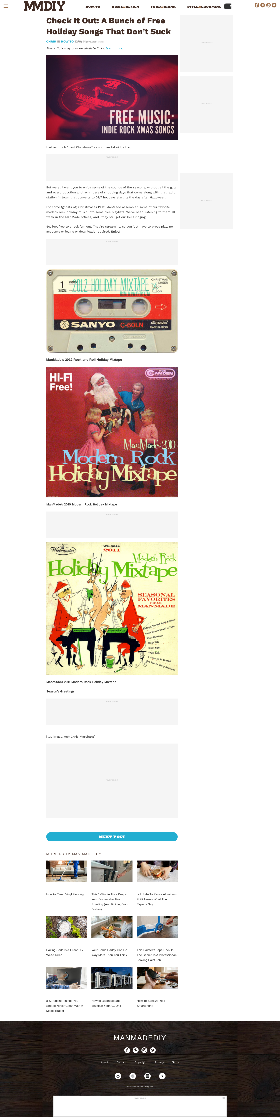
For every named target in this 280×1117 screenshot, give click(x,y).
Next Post (112, 836)
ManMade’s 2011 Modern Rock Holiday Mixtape (81, 682)
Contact (121, 1062)
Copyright (141, 1062)
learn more (114, 48)
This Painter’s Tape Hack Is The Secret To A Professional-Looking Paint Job (157, 955)
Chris (51, 41)
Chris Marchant (82, 736)
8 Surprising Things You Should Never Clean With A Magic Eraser (64, 1006)
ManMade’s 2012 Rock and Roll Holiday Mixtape (84, 359)
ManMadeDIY (140, 1038)
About (104, 1062)
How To (67, 41)
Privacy (159, 1062)
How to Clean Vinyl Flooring (65, 894)
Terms (175, 1062)
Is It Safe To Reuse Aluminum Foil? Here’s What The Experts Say (157, 899)
